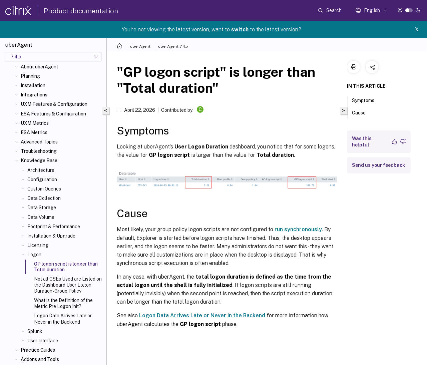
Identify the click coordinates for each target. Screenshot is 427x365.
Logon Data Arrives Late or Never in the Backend (63, 318)
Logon (34, 254)
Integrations (34, 94)
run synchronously (298, 229)
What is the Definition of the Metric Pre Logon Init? (63, 303)
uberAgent (140, 46)
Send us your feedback (378, 165)
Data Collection (44, 198)
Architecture (40, 170)
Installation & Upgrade (51, 236)
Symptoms (367, 99)
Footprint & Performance (53, 226)
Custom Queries (44, 189)
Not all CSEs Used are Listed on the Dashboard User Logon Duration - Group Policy (68, 285)
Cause (362, 112)
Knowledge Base (39, 160)
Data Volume (40, 217)
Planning (30, 76)
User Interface (42, 340)
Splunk (34, 331)
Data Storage (41, 207)
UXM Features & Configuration (54, 104)
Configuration (42, 179)
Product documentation (81, 11)
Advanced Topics (39, 141)
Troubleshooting (39, 151)
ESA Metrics (34, 132)
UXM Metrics (35, 123)
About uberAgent (39, 66)
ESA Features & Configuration (53, 113)
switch (240, 29)
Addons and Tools (40, 359)
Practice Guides (38, 350)
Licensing (37, 245)
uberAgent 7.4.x (173, 46)
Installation (33, 85)
